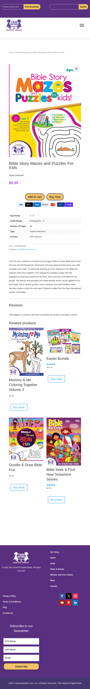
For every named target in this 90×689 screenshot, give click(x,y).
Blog (52, 580)
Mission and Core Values (61, 575)
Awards (53, 586)
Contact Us (8, 613)
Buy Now (55, 196)
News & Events (57, 569)
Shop (52, 563)
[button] (76, 68)
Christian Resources (23, 52)
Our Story (54, 552)
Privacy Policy (9, 596)
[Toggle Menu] (82, 25)
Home (11, 52)
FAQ (5, 607)
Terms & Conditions (12, 602)
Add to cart (34, 196)
